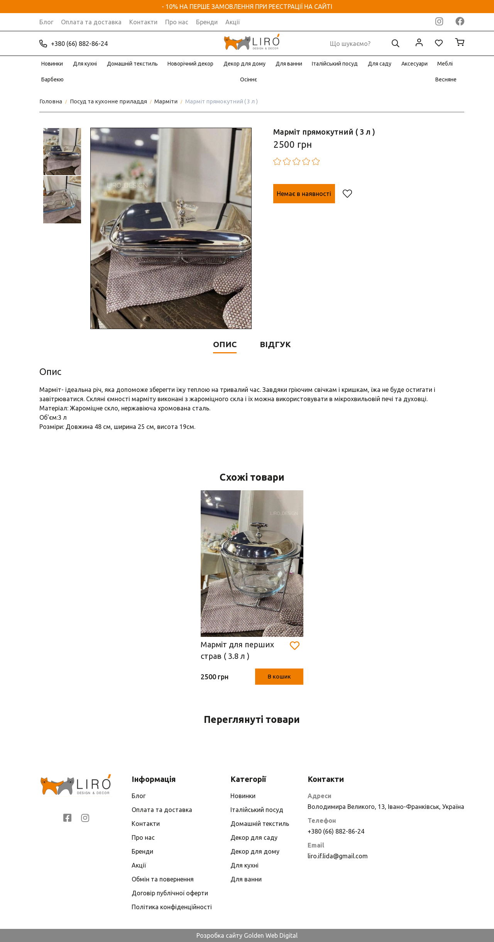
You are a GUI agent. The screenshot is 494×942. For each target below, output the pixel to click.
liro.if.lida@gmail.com (338, 856)
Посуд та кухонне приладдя (108, 101)
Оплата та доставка (91, 22)
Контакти (143, 22)
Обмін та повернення (163, 879)
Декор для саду (253, 837)
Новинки (52, 64)
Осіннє (248, 79)
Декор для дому (244, 64)
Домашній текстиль (132, 64)
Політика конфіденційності (172, 906)
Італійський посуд (335, 64)
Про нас (176, 22)
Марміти (166, 101)
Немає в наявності (304, 193)
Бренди (207, 22)
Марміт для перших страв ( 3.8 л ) (237, 650)
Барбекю (52, 79)
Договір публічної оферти (170, 893)
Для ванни (289, 64)
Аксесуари (414, 64)
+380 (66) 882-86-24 (73, 43)
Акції (232, 22)
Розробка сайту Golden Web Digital (247, 935)
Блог (46, 22)
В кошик (279, 676)
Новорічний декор (190, 64)
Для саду (379, 64)
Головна (50, 101)
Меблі (445, 64)
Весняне (446, 79)
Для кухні (85, 64)
